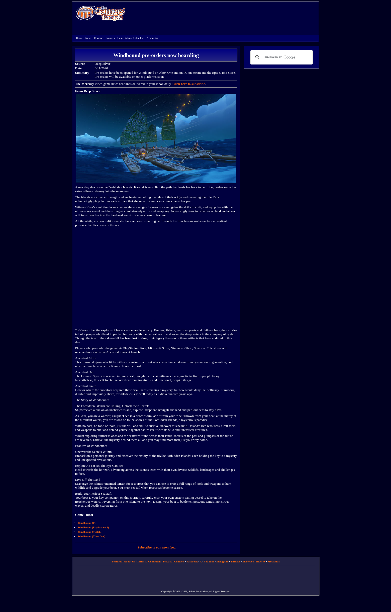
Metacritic (274, 561)
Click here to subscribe (188, 84)
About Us (129, 561)
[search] (281, 57)
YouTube (209, 561)
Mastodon (248, 561)
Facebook (192, 561)
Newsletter (152, 38)
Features (110, 38)
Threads (235, 561)
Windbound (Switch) (89, 532)
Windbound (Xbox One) (91, 536)
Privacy (167, 561)
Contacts (179, 561)
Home (100, 13)
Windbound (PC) (87, 523)
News (88, 38)
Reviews (98, 38)
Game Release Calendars (130, 38)
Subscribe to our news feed (157, 547)
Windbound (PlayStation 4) (93, 527)
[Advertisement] (224, 14)
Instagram (222, 561)
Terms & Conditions (149, 561)
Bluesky (260, 561)
